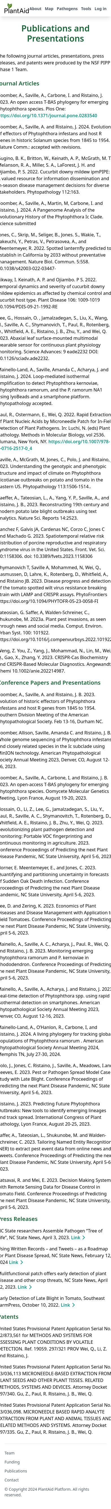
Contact (12, 1480)
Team (10, 1453)
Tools (86, 8)
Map (49, 8)
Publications (16, 1471)
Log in (100, 8)
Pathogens (67, 8)
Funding (12, 1462)
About (35, 8)
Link (79, 1237)
